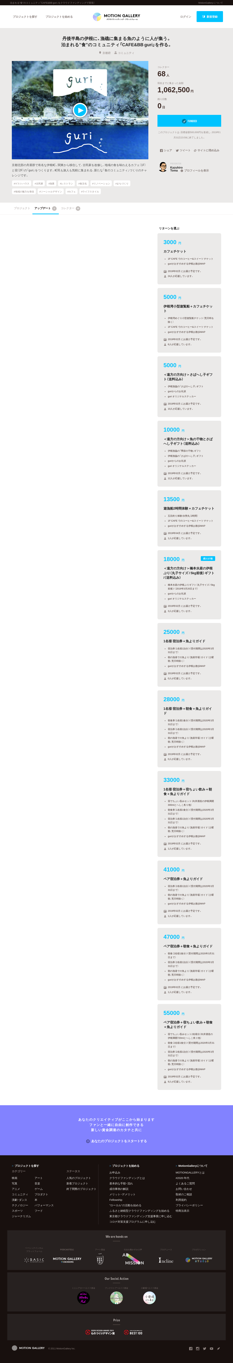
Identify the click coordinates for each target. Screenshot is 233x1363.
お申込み (114, 1172)
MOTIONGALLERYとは (190, 1172)
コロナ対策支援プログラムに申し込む (132, 1222)
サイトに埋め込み (206, 150)
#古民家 (39, 183)
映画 (14, 1178)
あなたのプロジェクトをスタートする (116, 1140)
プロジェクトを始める (59, 17)
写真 (14, 1183)
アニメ (16, 1189)
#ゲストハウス (21, 183)
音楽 (37, 1183)
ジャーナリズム (21, 1216)
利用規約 (181, 1200)
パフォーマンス (44, 1205)
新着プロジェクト (77, 1183)
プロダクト (41, 1194)
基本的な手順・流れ (121, 1183)
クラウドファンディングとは (127, 1178)
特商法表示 (182, 1211)
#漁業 (51, 183)
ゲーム (39, 1189)
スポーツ (17, 1211)
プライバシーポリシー (189, 1205)
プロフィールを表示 (194, 170)
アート (39, 1178)
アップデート (45, 208)
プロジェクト (22, 208)
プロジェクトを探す (25, 17)
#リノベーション (101, 183)
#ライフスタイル (90, 191)
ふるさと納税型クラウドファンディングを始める (138, 1211)
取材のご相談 (184, 1194)
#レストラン (66, 183)
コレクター (70, 208)
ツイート (183, 150)
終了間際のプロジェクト (80, 1189)
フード (39, 1211)
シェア (166, 150)
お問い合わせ (184, 1189)
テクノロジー (20, 1205)
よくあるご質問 (185, 1183)
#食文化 (82, 183)
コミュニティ (124, 53)
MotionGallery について (210, 2)
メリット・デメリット (122, 1194)
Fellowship (115, 1200)
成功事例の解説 (119, 1189)
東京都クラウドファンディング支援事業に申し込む (138, 1216)
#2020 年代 (182, 1178)
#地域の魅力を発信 (24, 191)
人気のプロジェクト (78, 1178)
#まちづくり (122, 183)
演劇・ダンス (19, 1200)
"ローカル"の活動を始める (125, 1205)
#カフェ (71, 191)
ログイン (185, 17)
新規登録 (210, 17)
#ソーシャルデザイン (50, 191)
